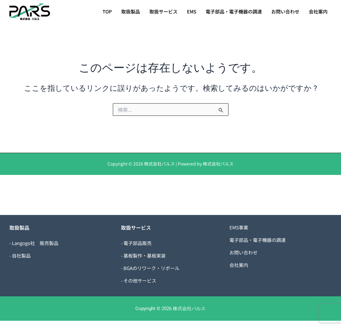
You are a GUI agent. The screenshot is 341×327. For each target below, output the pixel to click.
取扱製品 (130, 11)
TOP (107, 11)
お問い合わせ (285, 11)
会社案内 (318, 11)
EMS (191, 11)
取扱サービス (163, 11)
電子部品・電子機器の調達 (234, 11)
